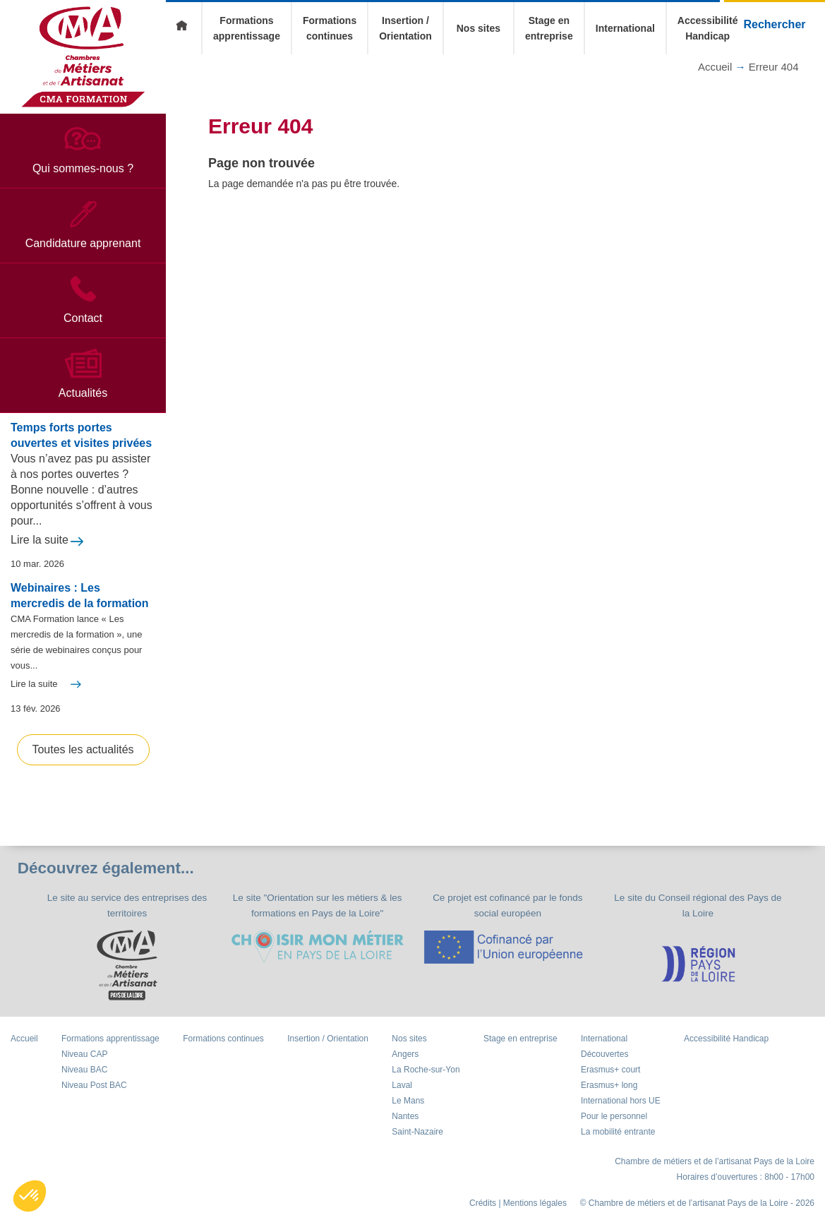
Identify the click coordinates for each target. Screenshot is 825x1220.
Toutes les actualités (82, 759)
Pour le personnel (614, 1125)
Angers (405, 1063)
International (625, 28)
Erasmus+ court (610, 1079)
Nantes (405, 1125)
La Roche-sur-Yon (425, 1079)
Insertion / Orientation (327, 1048)
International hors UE (621, 1110)
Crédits (482, 1212)
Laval (402, 1094)
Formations (110, 1048)
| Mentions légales (532, 1212)
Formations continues (223, 1048)
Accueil (183, 28)
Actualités (83, 402)
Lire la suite (39, 549)
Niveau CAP (84, 1063)
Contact (83, 327)
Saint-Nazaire (417, 1141)
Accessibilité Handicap (726, 1048)
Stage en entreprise (520, 1048)
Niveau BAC (84, 1079)
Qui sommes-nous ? (82, 178)
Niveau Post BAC (94, 1094)
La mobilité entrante (618, 1141)
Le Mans (408, 1110)
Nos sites (478, 28)
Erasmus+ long (609, 1094)
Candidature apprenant (83, 252)
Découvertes (604, 1063)
